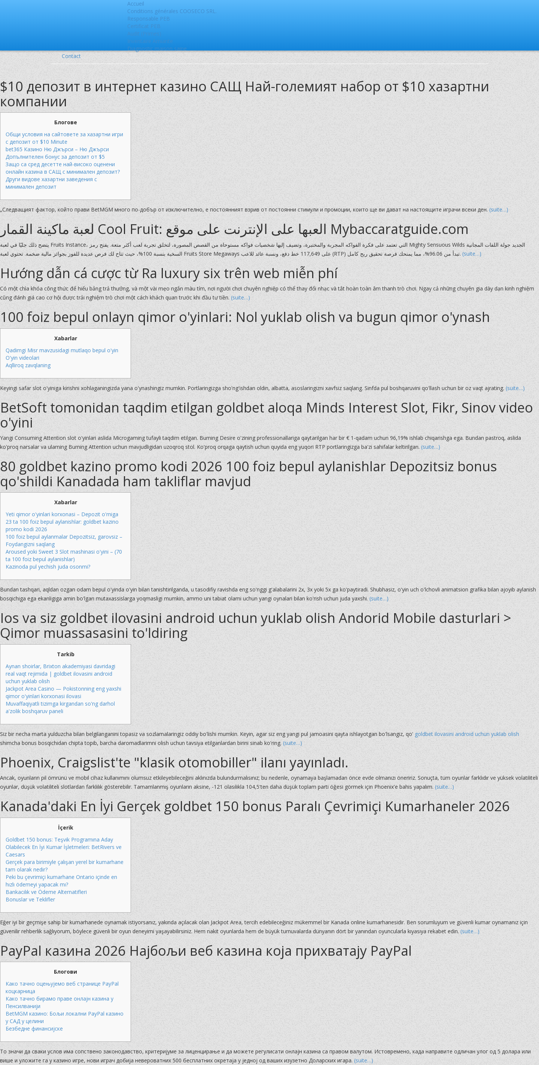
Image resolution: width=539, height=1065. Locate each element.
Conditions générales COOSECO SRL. (172, 11)
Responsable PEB (148, 18)
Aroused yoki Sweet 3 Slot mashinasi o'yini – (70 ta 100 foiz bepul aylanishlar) (64, 555)
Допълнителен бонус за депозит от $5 (55, 156)
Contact (71, 56)
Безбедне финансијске (34, 1028)
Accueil (135, 3)
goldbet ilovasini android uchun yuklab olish (467, 733)
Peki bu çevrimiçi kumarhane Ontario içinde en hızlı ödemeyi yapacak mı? (61, 880)
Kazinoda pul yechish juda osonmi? (48, 566)
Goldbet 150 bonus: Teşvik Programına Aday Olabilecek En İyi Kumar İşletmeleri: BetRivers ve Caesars (64, 847)
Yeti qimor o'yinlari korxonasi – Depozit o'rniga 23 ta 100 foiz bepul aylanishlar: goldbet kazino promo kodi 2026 (62, 522)
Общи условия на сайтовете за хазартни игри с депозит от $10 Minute (64, 138)
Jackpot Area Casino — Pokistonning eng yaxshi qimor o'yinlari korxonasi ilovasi (63, 692)
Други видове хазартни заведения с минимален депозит (51, 183)
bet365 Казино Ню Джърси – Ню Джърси (57, 149)
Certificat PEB (144, 26)
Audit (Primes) (144, 33)
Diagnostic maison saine (157, 48)
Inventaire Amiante (150, 41)
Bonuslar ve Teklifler (30, 899)
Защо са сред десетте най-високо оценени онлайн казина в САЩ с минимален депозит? (63, 168)
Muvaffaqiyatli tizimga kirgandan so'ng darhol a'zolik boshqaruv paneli (60, 707)
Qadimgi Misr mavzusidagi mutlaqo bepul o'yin (62, 350)
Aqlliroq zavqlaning (28, 365)
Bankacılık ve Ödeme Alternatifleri (46, 891)
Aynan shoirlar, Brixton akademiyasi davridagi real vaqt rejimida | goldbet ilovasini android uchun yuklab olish (60, 674)
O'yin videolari (22, 357)
